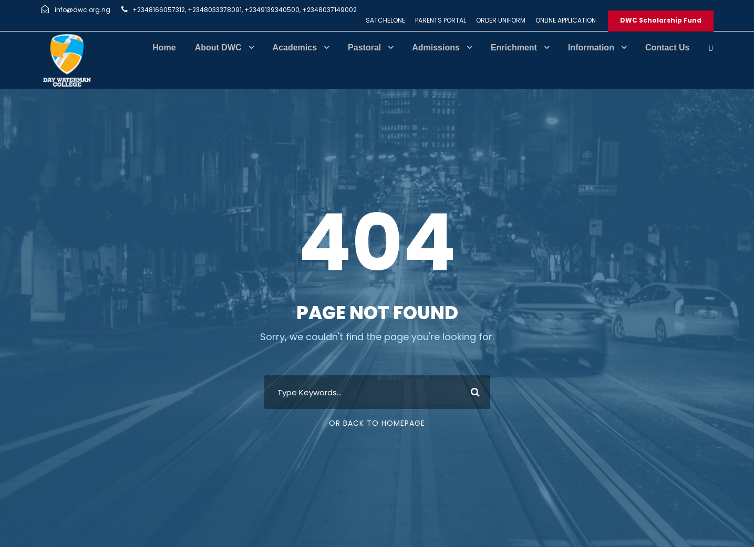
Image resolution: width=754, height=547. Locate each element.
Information (591, 47)
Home (163, 47)
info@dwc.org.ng (82, 9)
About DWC (218, 47)
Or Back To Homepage (377, 423)
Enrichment (514, 47)
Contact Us (667, 47)
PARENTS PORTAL (440, 20)
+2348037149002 (329, 9)
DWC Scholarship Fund (660, 20)
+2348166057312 (158, 9)
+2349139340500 (271, 9)
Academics (295, 47)
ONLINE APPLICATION (565, 20)
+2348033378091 (215, 9)
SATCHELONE (385, 20)
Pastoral (364, 47)
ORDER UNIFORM (500, 20)
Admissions (436, 47)
